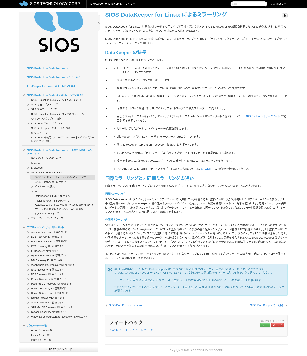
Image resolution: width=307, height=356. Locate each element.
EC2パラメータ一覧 (41, 330)
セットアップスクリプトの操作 (46, 118)
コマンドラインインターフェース (44, 218)
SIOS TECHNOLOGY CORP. (55, 3)
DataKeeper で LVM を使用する (52, 195)
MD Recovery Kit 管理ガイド (44, 260)
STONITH (207, 168)
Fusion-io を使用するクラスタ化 (52, 200)
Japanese (278, 3)
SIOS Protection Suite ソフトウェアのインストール (57, 114)
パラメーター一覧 (34, 325)
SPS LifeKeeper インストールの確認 (50, 128)
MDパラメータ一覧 (41, 339)
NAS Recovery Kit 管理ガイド (44, 269)
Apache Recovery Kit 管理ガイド (46, 232)
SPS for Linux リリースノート (262, 116)
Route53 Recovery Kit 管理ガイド (47, 293)
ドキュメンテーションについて (46, 158)
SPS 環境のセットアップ (41, 109)
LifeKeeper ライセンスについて (45, 123)
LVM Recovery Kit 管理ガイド (44, 246)
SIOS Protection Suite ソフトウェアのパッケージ (56, 99)
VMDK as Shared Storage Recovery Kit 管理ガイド (56, 316)
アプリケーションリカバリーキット (43, 227)
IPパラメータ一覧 (40, 335)
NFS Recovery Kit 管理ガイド (44, 274)
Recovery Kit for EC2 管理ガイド (46, 241)
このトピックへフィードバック (131, 330)
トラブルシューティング (47, 213)
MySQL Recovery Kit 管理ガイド (46, 255)
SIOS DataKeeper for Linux (44, 172)
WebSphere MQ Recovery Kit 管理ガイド (51, 265)
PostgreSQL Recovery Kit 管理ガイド (49, 284)
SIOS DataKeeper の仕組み (50, 181)
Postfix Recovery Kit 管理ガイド (46, 288)
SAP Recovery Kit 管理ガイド (44, 302)
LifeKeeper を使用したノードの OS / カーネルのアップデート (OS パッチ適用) (62, 139)
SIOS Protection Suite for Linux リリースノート (55, 77)
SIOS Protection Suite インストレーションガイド (52, 95)
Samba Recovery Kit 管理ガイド (46, 298)
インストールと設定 (42, 186)
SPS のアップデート (41, 132)
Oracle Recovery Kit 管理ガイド (46, 279)
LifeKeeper (34, 167)
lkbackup (36, 163)
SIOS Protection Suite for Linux (47, 68)
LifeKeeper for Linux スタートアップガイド (52, 86)
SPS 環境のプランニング (42, 104)
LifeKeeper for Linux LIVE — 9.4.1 (112, 3)
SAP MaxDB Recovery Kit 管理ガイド (49, 307)
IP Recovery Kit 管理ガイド (43, 251)
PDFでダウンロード (59, 349)
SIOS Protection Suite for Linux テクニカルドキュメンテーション (57, 151)
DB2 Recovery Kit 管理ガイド (44, 236)
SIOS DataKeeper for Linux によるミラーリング (60, 177)
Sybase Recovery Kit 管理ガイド (46, 312)
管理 (35, 191)
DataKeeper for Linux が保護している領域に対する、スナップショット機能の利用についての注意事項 (64, 207)
